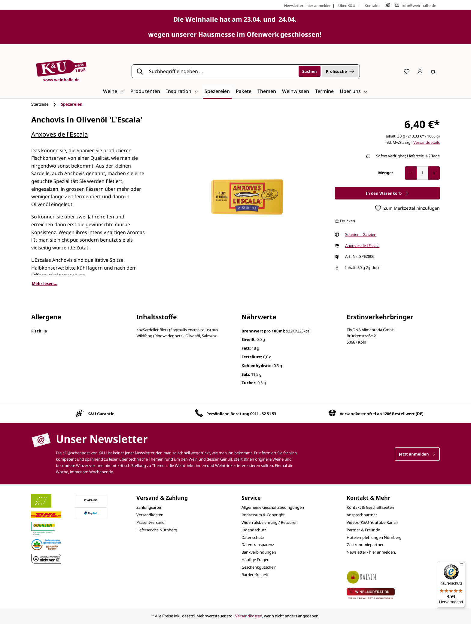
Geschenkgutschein (259, 567)
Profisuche (340, 71)
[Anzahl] (422, 173)
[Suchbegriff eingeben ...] (221, 71)
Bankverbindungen (259, 552)
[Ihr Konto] (420, 71)
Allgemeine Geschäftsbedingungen (273, 507)
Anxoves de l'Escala (59, 134)
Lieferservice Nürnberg (156, 530)
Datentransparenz (258, 544)
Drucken (345, 221)
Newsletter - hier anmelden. (371, 552)
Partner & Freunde (363, 530)
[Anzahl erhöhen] (434, 173)
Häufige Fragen (255, 559)
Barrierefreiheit (255, 574)
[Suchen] (310, 71)
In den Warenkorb (387, 193)
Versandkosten (149, 514)
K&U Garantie (100, 413)
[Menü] (461, 564)
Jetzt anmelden (417, 454)
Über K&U (346, 5)
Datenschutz (253, 537)
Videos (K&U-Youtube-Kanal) (372, 522)
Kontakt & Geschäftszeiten (370, 507)
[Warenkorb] (433, 71)
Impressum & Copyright (263, 514)
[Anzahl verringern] (411, 173)
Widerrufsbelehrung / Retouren (270, 522)
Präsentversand (150, 522)
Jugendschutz (254, 530)
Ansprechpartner (362, 514)
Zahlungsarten (149, 507)
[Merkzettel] (406, 71)
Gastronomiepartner (365, 544)
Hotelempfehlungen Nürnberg (374, 537)
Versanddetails (426, 142)
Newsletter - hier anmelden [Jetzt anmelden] (308, 5)
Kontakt (372, 5)
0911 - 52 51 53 (263, 413)
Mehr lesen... (44, 283)
